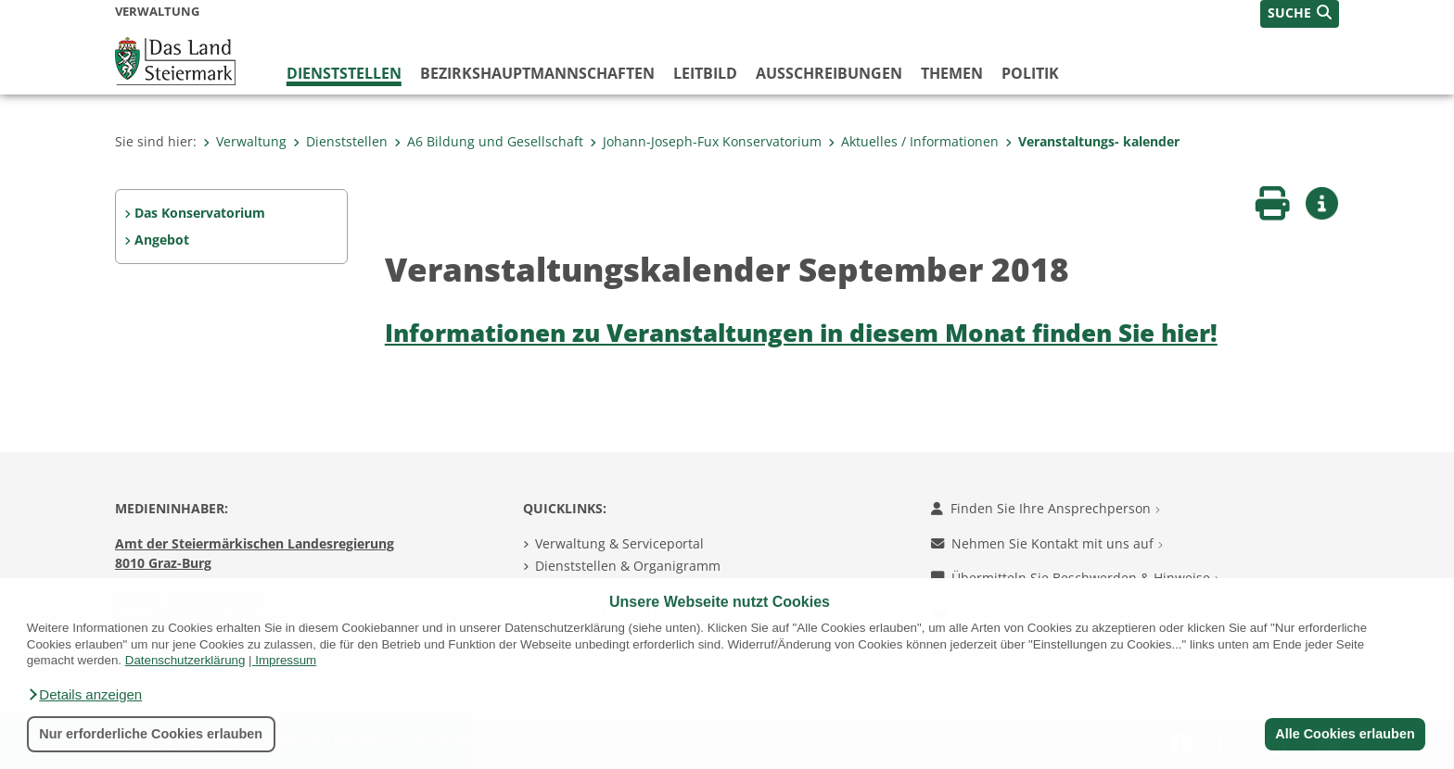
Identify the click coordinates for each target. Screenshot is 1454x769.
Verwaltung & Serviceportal (619, 543)
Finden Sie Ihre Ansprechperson (1045, 508)
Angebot (161, 239)
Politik (1030, 73)
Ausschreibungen (829, 73)
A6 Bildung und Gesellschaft (488, 141)
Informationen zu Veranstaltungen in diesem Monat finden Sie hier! (801, 333)
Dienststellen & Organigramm (628, 565)
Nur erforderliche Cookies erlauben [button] (150, 733)
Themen (952, 73)
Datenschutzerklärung (185, 660)
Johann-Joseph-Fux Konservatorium (706, 141)
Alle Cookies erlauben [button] (1344, 733)
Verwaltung (245, 141)
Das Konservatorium (199, 212)
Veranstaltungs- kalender (1092, 141)
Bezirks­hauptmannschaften (537, 73)
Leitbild (705, 73)
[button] (84, 694)
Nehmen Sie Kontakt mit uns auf (1047, 543)
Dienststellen (344, 73)
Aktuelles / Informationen (913, 141)
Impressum (285, 660)
